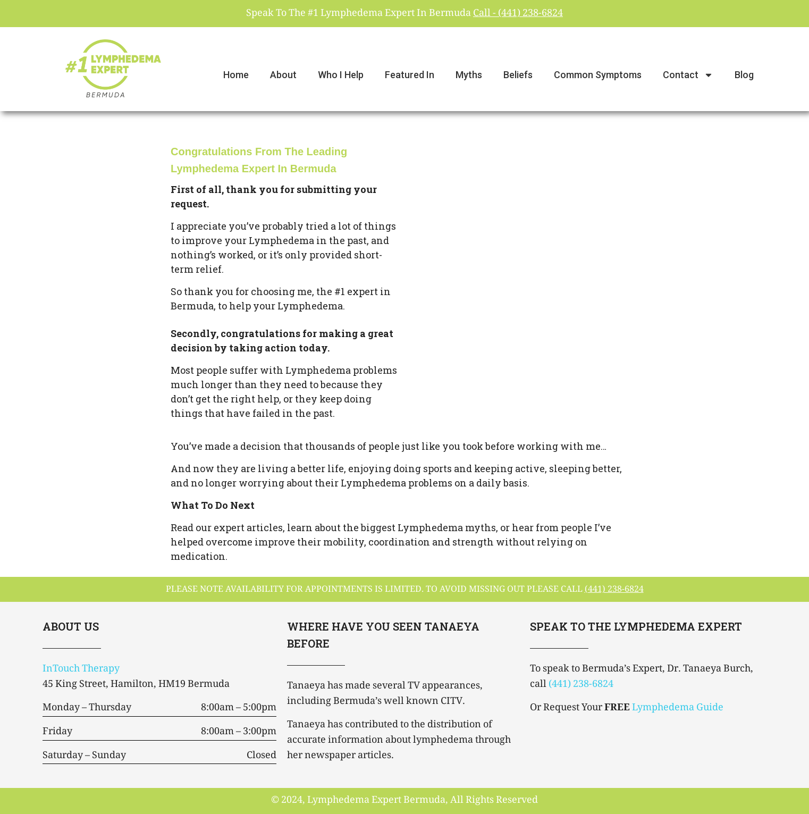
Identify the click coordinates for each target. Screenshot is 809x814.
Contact (688, 75)
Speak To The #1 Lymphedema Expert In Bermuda (404, 14)
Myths (469, 74)
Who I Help (341, 74)
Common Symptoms (598, 74)
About (283, 74)
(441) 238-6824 (581, 685)
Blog (744, 74)
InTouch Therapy (81, 669)
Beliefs (518, 74)
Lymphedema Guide (677, 708)
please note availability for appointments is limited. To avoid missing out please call (405, 590)
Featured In (409, 74)
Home (236, 74)
